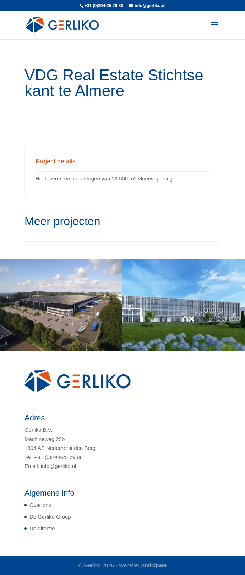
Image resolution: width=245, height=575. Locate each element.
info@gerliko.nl (58, 466)
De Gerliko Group (50, 517)
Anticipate (154, 565)
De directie (42, 528)
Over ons (40, 505)
